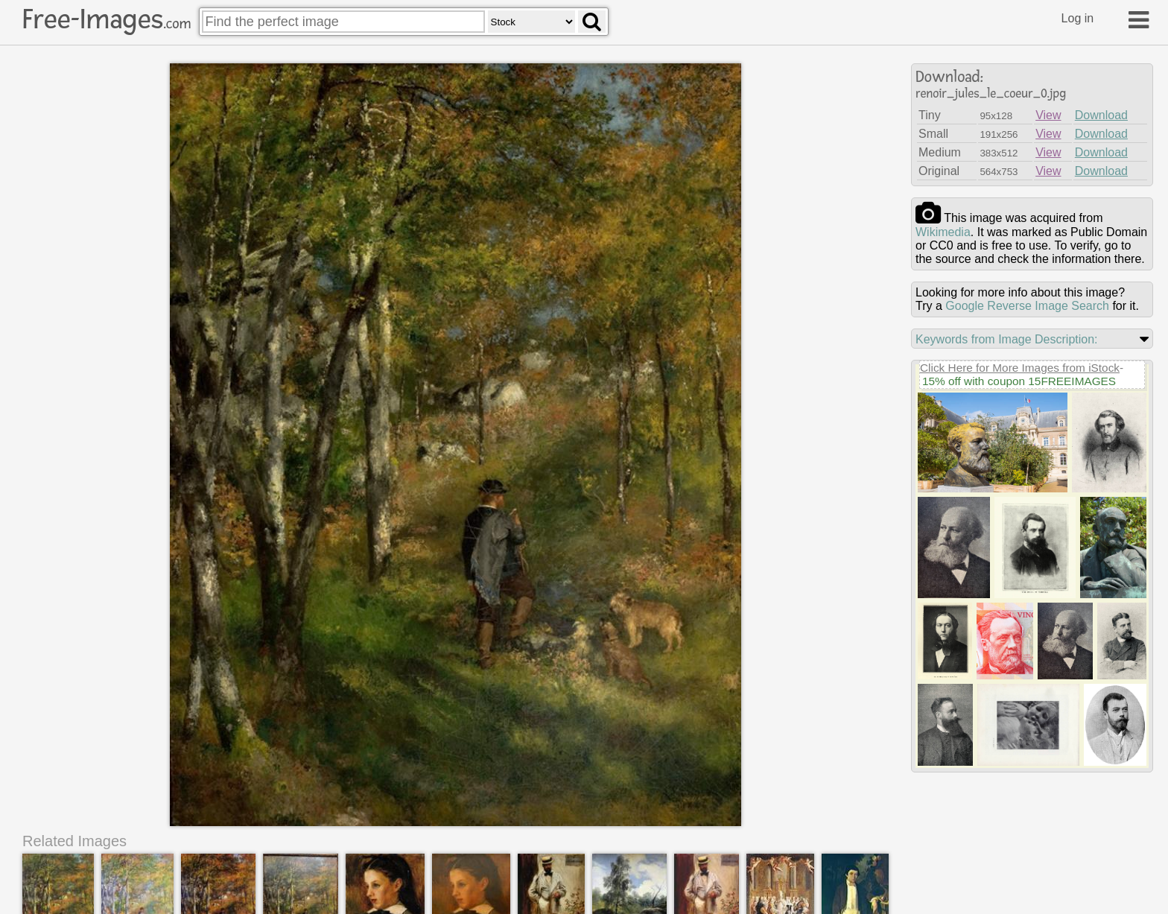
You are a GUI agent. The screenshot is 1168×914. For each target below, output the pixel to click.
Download (1101, 115)
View (1048, 115)
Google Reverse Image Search (1027, 305)
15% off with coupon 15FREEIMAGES (1019, 381)
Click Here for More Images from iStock (1020, 367)
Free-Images (106, 19)
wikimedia (943, 232)
